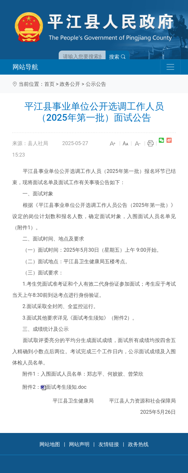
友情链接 (108, 444)
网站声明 (79, 444)
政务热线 (138, 444)
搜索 (117, 57)
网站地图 (49, 444)
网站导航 (25, 67)
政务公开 (70, 84)
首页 (49, 84)
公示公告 (96, 84)
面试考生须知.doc (66, 387)
